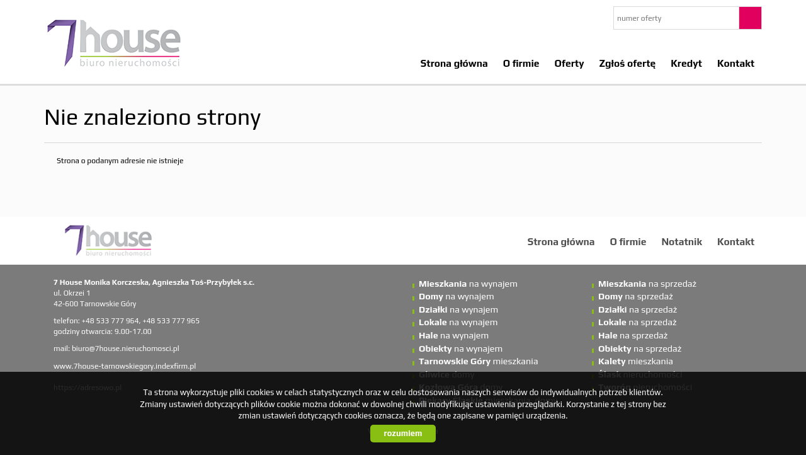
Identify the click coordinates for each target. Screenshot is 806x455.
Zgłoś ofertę (627, 63)
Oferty (569, 63)
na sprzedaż (647, 284)
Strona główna (454, 63)
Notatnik (681, 241)
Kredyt (686, 63)
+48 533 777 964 (110, 320)
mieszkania (478, 361)
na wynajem (468, 284)
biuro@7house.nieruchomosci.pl (125, 348)
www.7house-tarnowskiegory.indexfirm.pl (125, 366)
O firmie (521, 63)
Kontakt (735, 63)
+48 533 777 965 (171, 320)
